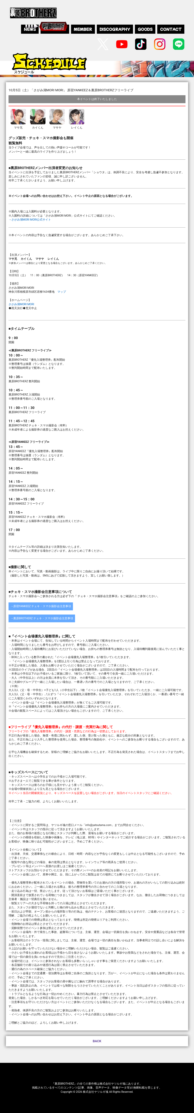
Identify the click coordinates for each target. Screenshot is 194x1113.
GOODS (145, 29)
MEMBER (83, 29)
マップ (61, 291)
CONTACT (170, 29)
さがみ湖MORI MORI (21, 304)
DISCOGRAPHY (115, 29)
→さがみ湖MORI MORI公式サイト (30, 219)
